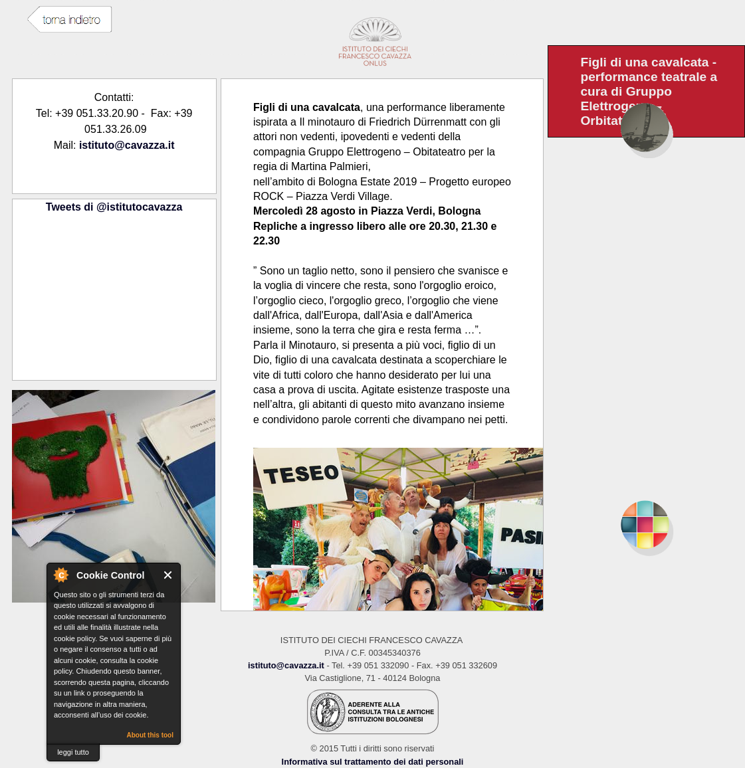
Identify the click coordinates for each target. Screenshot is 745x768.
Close (168, 575)
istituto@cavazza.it (127, 145)
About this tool (149, 735)
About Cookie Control (60, 574)
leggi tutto (73, 752)
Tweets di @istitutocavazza (114, 207)
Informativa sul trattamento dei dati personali (373, 762)
